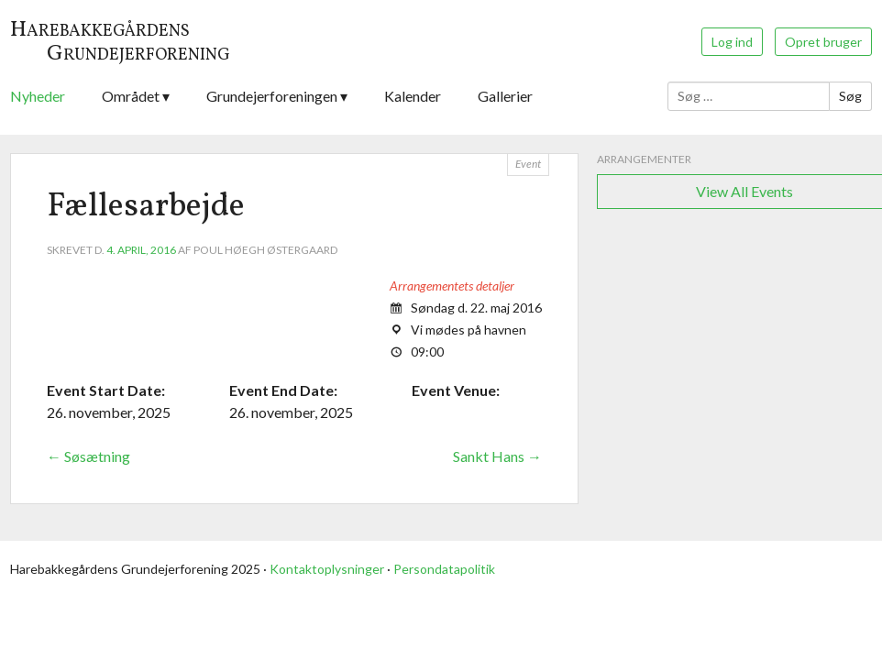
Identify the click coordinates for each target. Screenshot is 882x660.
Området (131, 95)
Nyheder (37, 95)
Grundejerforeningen (271, 95)
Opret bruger (823, 42)
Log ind (732, 42)
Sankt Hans (497, 456)
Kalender (412, 95)
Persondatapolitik (444, 569)
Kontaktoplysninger (327, 569)
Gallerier (505, 95)
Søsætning (88, 456)
